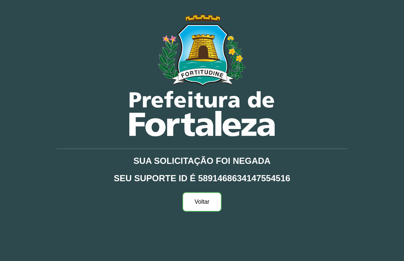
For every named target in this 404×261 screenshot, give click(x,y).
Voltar (202, 202)
